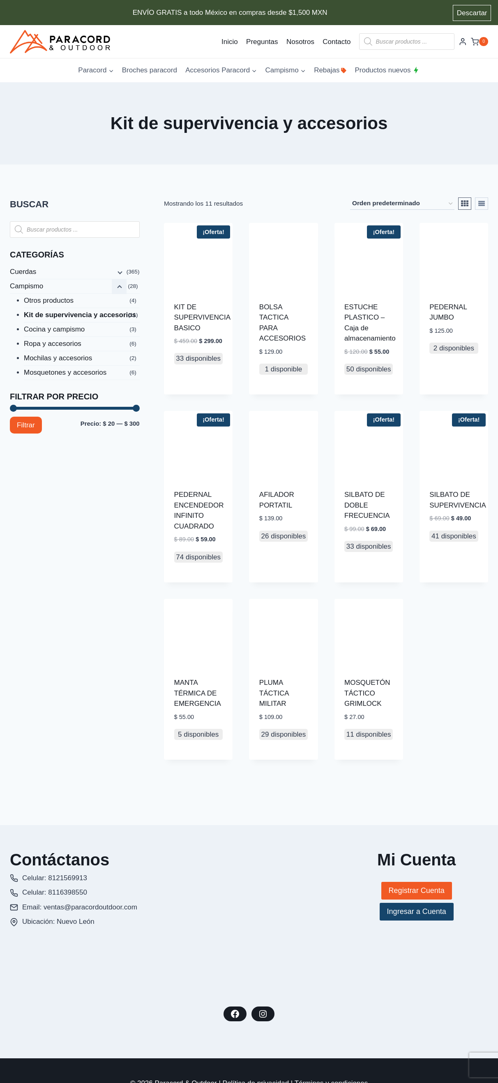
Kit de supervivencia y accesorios (80, 315)
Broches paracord (149, 70)
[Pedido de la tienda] (402, 203)
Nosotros (300, 42)
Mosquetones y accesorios (65, 372)
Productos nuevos (387, 70)
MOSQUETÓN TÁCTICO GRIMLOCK (367, 693)
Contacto (336, 42)
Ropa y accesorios (52, 344)
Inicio (229, 42)
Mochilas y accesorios (58, 358)
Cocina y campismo (54, 329)
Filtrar (26, 425)
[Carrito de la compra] (479, 41)
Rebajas (330, 70)
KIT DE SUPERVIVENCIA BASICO (202, 317)
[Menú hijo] (119, 272)
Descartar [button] (472, 13)
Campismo (26, 286)
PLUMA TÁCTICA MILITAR (274, 693)
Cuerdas (23, 272)
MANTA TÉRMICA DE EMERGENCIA (197, 693)
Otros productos (49, 300)
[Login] (463, 41)
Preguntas (262, 42)
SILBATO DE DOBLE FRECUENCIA (367, 505)
